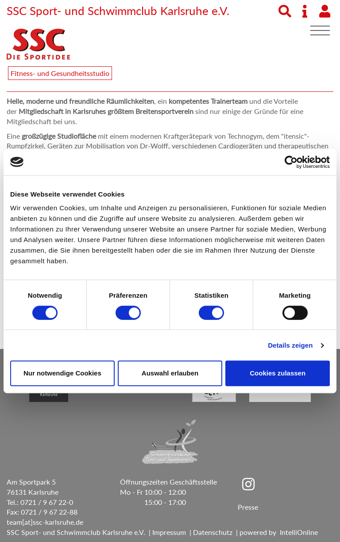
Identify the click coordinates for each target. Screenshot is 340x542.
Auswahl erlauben (170, 373)
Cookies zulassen (277, 373)
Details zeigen (290, 345)
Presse (248, 507)
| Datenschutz (209, 532)
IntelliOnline (299, 532)
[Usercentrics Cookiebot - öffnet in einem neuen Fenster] (291, 162)
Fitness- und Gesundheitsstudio (60, 73)
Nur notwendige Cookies (62, 373)
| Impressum (165, 532)
